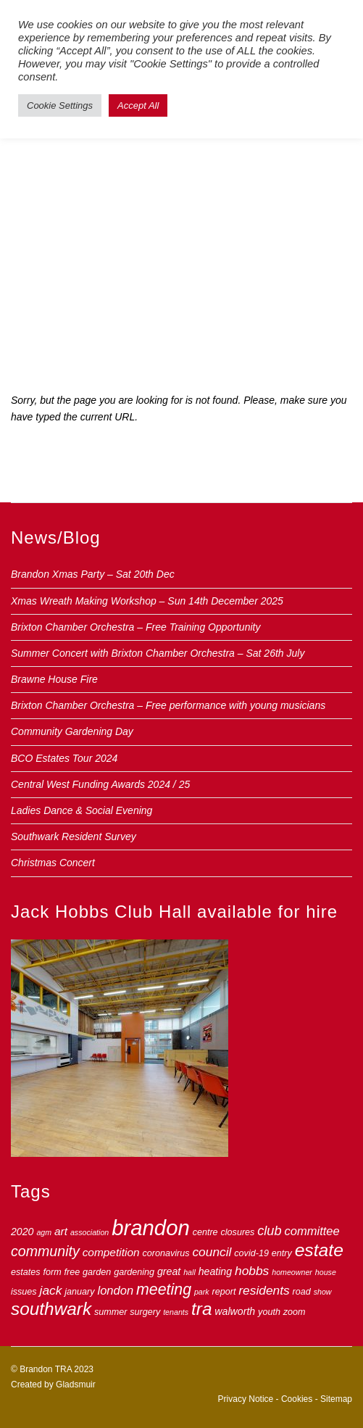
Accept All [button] (138, 105)
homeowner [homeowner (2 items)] (292, 1272)
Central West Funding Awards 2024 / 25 (100, 784)
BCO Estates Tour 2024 (64, 758)
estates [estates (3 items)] (26, 1272)
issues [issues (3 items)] (24, 1292)
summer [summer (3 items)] (110, 1312)
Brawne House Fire (54, 679)
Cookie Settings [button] (60, 105)
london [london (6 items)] (115, 1291)
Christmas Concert (53, 862)
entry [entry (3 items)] (282, 1253)
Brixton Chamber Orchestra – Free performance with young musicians (168, 705)
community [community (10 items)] (45, 1251)
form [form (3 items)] (52, 1272)
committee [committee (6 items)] (311, 1231)
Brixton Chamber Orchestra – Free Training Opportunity (135, 627)
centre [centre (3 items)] (205, 1232)
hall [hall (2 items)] (189, 1272)
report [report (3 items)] (224, 1292)
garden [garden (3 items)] (97, 1272)
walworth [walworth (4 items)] (234, 1311)
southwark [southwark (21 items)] (51, 1309)
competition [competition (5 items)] (111, 1252)
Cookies (296, 1399)
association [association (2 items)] (89, 1232)
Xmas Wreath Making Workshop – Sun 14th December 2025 (147, 601)
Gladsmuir (76, 1384)
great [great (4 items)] (168, 1271)
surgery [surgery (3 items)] (145, 1312)
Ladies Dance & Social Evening (81, 810)
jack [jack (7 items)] (51, 1290)
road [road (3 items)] (302, 1292)
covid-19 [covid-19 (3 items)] (251, 1253)
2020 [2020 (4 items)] (22, 1231)
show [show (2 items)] (323, 1291)
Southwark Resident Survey (73, 836)
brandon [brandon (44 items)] (151, 1228)
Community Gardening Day (72, 731)
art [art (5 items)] (60, 1231)
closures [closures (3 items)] (238, 1232)
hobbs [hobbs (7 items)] (252, 1270)
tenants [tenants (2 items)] (175, 1312)
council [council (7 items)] (211, 1252)
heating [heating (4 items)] (215, 1271)
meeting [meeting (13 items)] (163, 1289)
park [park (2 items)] (201, 1291)
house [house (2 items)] (325, 1272)
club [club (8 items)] (269, 1231)
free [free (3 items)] (72, 1272)
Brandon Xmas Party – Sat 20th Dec (93, 574)
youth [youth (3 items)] (269, 1312)
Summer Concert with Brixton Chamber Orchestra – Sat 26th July (157, 653)
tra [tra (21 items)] (201, 1309)
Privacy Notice (246, 1399)
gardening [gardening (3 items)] (134, 1272)
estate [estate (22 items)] (319, 1250)
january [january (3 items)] (79, 1292)
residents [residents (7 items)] (263, 1290)
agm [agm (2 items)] (43, 1232)
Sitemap (336, 1399)
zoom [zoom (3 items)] (294, 1312)
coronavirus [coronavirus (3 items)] (165, 1253)
